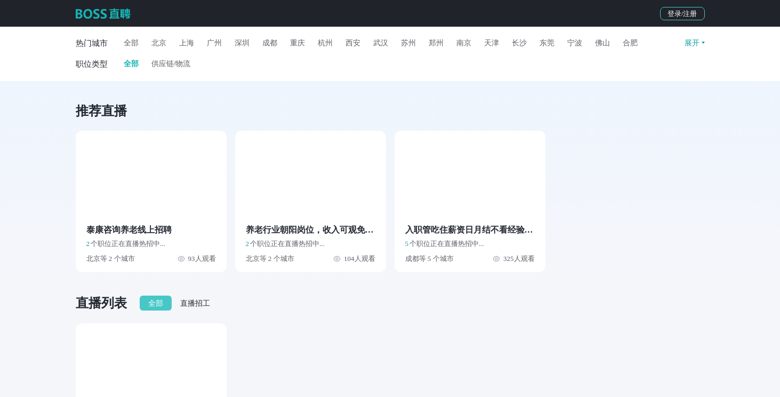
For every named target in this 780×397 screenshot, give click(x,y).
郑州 (436, 43)
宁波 (574, 43)
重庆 (297, 43)
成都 (269, 43)
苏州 (408, 43)
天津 (491, 43)
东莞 (547, 43)
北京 (158, 43)
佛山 (602, 43)
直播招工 (195, 303)
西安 (352, 43)
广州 (214, 43)
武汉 (380, 43)
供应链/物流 (171, 64)
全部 (131, 43)
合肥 (630, 43)
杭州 (325, 43)
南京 (463, 43)
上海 (186, 43)
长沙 (519, 43)
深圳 (242, 43)
